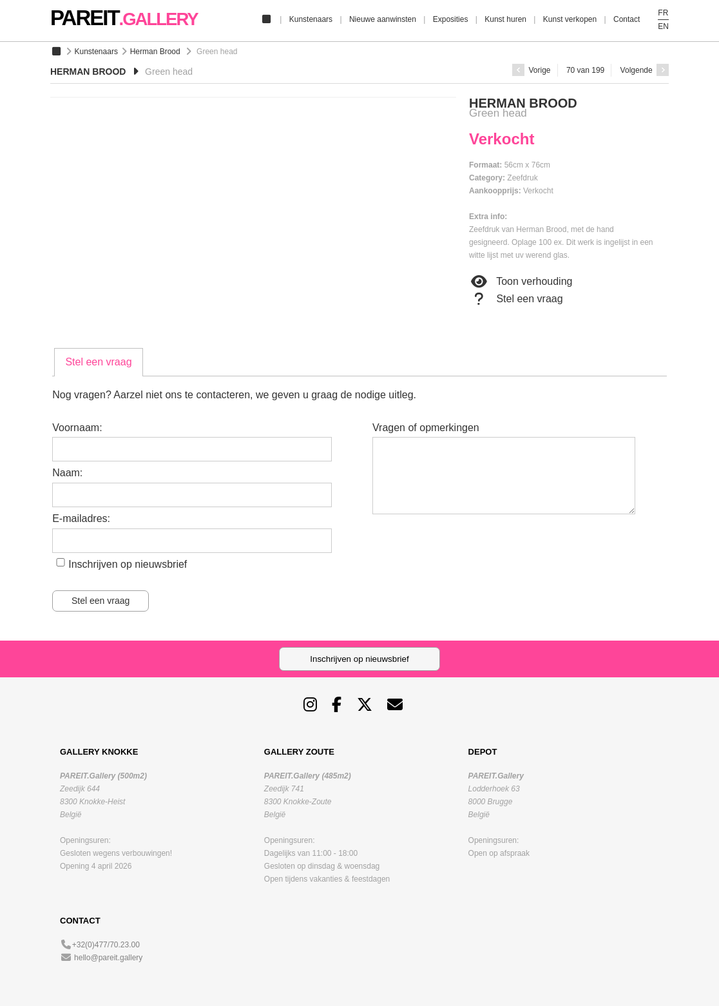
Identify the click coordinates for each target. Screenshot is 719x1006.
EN (663, 26)
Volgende (644, 70)
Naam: (67, 472)
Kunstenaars (310, 19)
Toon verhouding (520, 282)
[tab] (98, 362)
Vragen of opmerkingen (425, 427)
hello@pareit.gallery (108, 957)
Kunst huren (505, 19)
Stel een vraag (516, 299)
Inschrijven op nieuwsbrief (127, 564)
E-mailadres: (81, 518)
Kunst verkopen (570, 19)
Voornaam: (77, 427)
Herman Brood (155, 51)
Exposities (450, 19)
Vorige (531, 70)
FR (663, 12)
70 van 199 (585, 70)
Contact (626, 19)
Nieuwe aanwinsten (382, 19)
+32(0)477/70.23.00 (106, 944)
